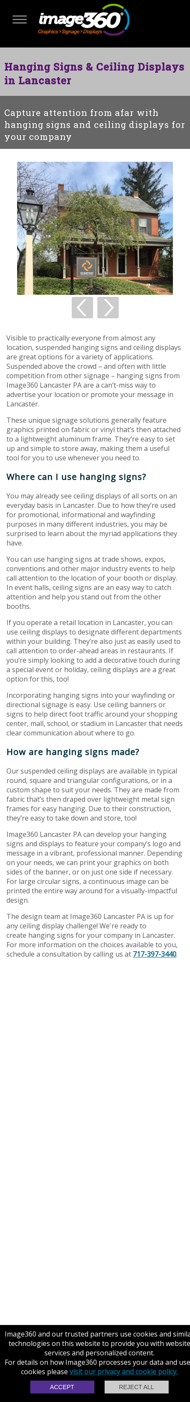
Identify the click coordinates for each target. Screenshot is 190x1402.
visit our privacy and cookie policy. (124, 1371)
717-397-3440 (154, 954)
